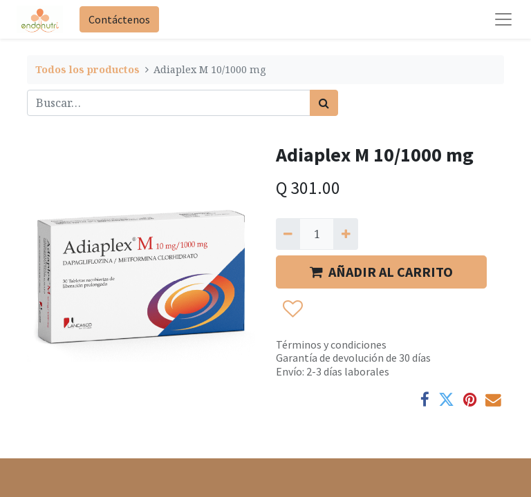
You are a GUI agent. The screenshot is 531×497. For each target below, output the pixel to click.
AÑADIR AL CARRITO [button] (381, 271)
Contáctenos (119, 19)
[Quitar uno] (288, 234)
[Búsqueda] (324, 103)
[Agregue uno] (345, 234)
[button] (292, 309)
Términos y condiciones (331, 344)
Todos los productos (87, 69)
